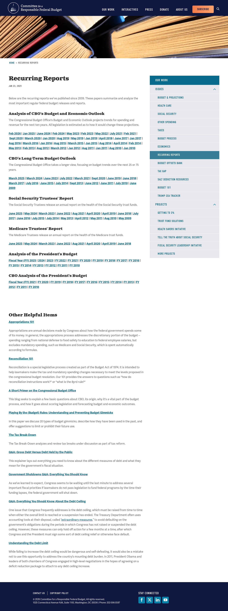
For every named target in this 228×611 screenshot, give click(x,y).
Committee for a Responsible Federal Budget (35, 7)
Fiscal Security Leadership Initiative (180, 245)
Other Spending (167, 122)
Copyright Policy (59, 593)
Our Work (108, 9)
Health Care (164, 105)
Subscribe (203, 9)
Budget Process (167, 138)
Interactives (130, 9)
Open (214, 89)
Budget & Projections (171, 97)
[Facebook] (141, 600)
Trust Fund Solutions (171, 221)
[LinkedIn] (157, 600)
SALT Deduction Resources (173, 179)
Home (11, 62)
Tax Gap (162, 171)
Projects (161, 204)
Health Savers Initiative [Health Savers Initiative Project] (172, 229)
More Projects (166, 253)
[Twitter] (149, 600)
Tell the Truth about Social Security (180, 237)
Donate (164, 9)
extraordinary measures (76, 520)
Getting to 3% (166, 213)
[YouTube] (165, 600)
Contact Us (39, 593)
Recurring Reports (169, 155)
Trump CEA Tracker (169, 196)
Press (149, 9)
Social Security (167, 114)
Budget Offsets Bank (170, 163)
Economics (164, 146)
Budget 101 (164, 187)
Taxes (161, 130)
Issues (159, 89)
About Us (182, 9)
